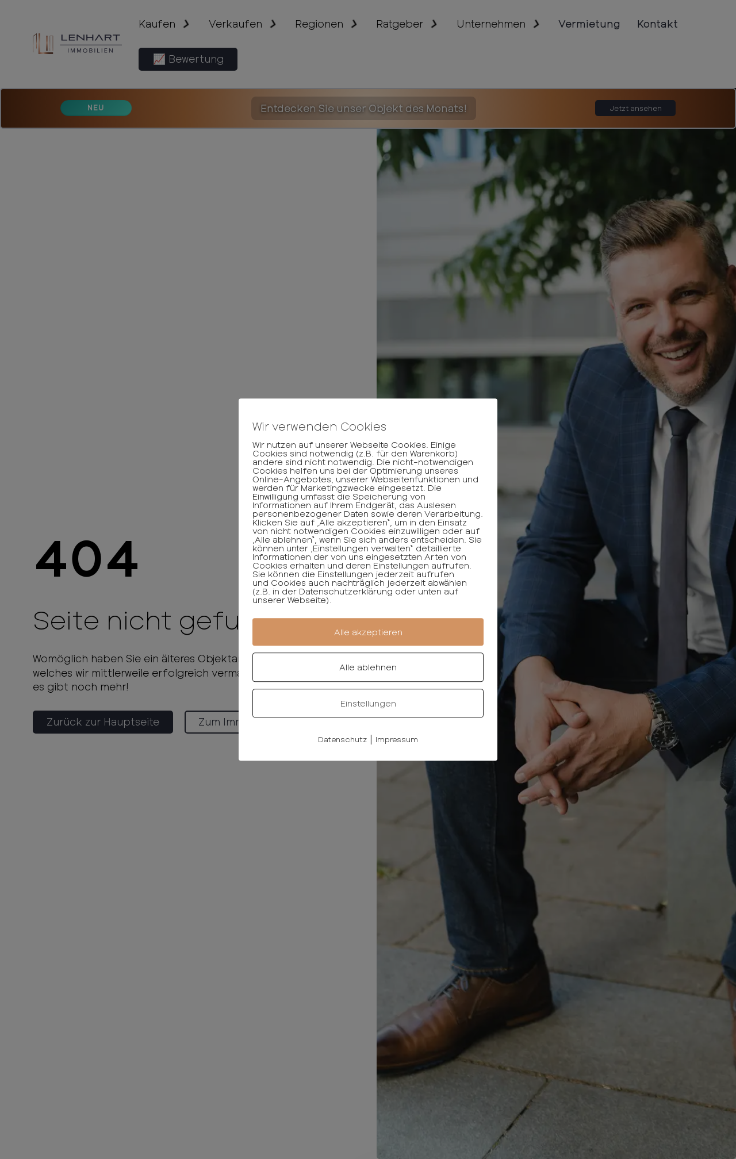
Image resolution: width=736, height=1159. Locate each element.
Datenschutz (342, 739)
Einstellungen (368, 703)
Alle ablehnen (368, 667)
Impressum (396, 739)
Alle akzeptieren (368, 632)
